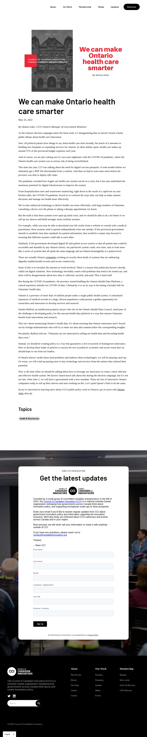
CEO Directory (126, 690)
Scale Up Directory (127, 685)
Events (98, 696)
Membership (85, 6)
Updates (115, 6)
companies (51, 257)
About (53, 6)
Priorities (99, 675)
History (74, 680)
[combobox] (9, 734)
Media (101, 6)
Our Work (67, 6)
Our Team (75, 685)
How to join (124, 680)
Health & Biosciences (29, 418)
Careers (74, 690)
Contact (74, 696)
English (7, 734)
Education (99, 680)
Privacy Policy (93, 635)
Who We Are (76, 675)
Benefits (123, 675)
